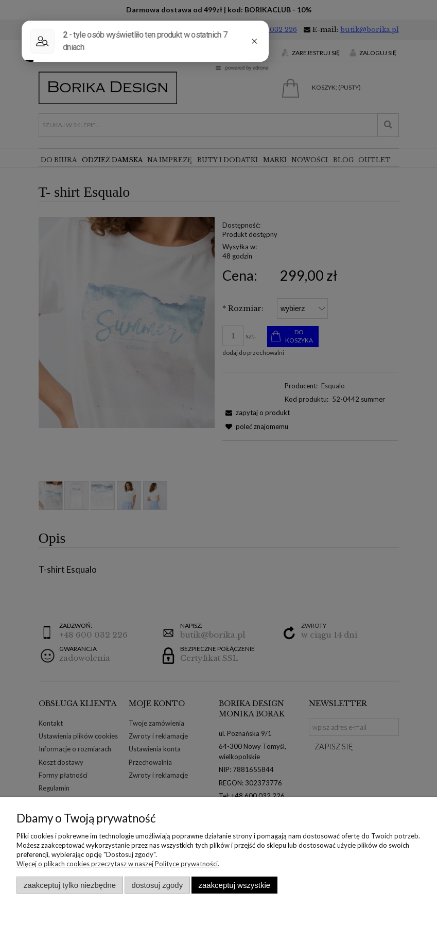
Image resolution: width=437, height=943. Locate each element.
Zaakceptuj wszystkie (234, 885)
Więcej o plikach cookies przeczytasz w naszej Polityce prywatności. (117, 864)
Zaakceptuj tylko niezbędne (70, 885)
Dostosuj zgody (157, 885)
